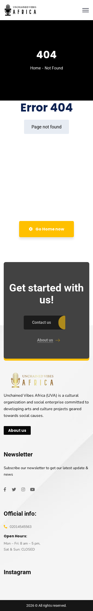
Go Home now (46, 229)
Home (35, 68)
